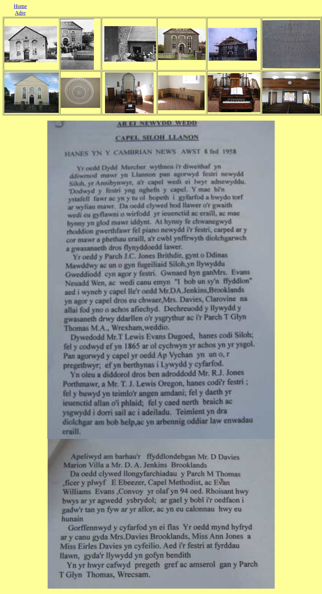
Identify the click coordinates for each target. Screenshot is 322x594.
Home (20, 6)
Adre (20, 13)
